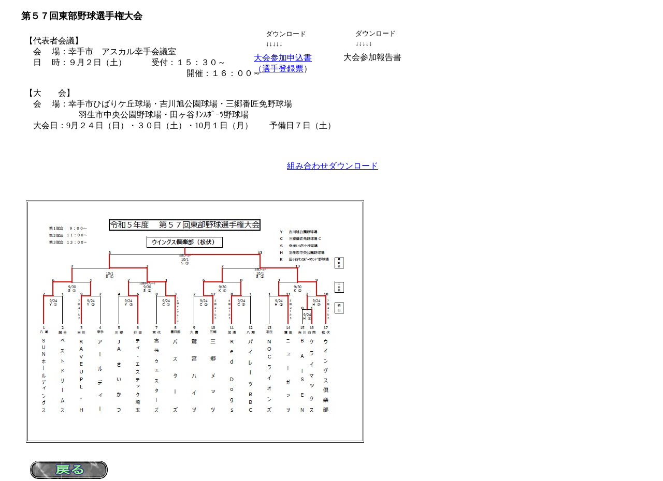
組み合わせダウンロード (332, 165)
